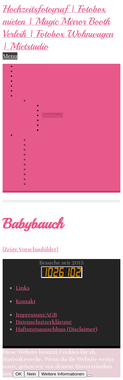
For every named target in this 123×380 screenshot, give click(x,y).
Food (46, 130)
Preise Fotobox (43, 164)
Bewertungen (41, 149)
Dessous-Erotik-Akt (34, 95)
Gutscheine (39, 154)
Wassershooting (31, 90)
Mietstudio (39, 144)
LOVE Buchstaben (33, 80)
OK (18, 373)
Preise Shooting (44, 169)
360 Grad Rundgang (34, 85)
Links (34, 174)
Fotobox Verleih (57, 110)
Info (19, 134)
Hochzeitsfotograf (33, 66)
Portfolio (37, 100)
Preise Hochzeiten (46, 159)
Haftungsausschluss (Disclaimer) (56, 329)
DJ (18, 76)
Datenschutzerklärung (44, 321)
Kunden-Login (42, 179)
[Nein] (89, 375)
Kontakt (36, 183)
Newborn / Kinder (58, 120)
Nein (31, 373)
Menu (10, 56)
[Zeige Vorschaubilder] (30, 249)
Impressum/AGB (36, 314)
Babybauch (52, 115)
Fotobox (23, 71)
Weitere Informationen (62, 373)
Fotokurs (37, 139)
